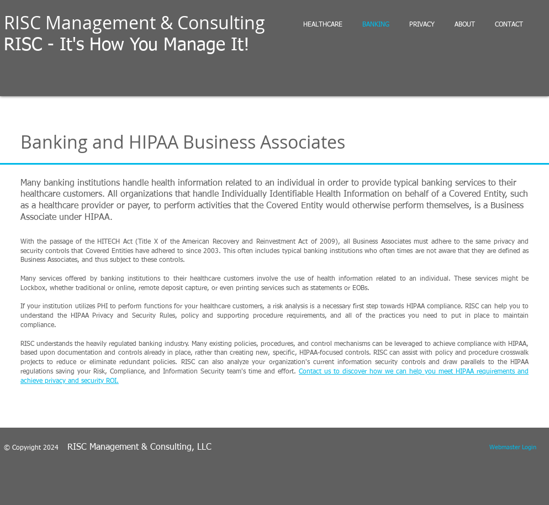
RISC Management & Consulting (134, 22)
